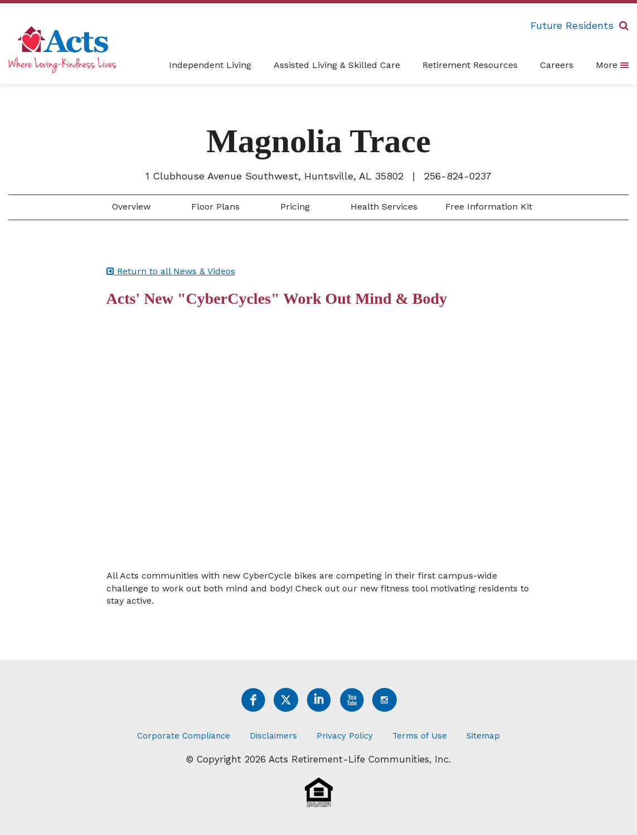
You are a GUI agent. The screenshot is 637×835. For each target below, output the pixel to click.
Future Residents (572, 25)
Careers (556, 65)
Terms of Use (419, 736)
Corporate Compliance (183, 736)
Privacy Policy (345, 736)
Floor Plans (214, 206)
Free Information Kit (488, 206)
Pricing (294, 206)
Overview (129, 206)
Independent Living (210, 65)
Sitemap (483, 736)
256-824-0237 (458, 176)
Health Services (382, 206)
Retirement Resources (470, 65)
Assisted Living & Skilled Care (337, 65)
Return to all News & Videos (170, 271)
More (612, 64)
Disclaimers (273, 736)
